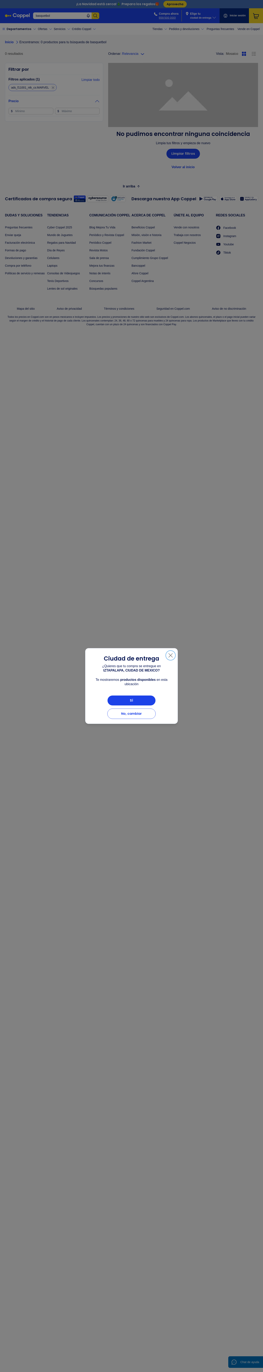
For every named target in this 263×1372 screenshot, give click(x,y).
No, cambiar (131, 713)
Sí (131, 700)
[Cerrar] (170, 655)
